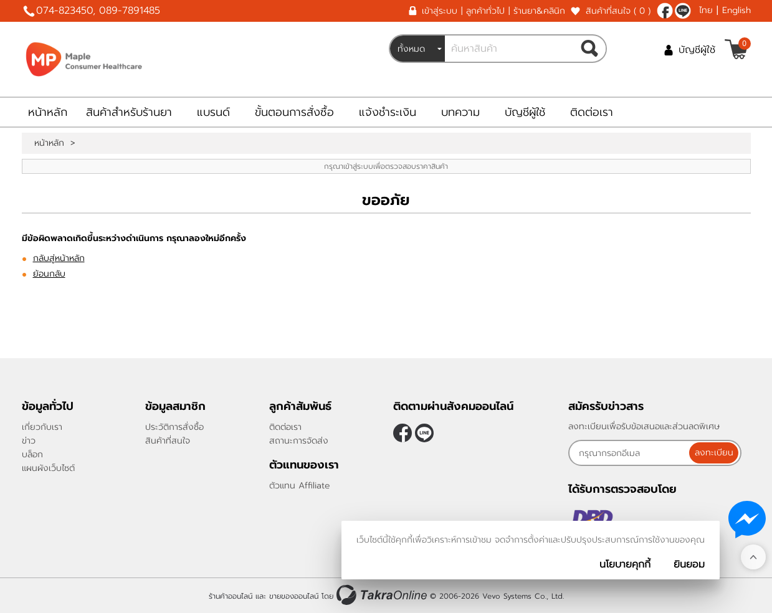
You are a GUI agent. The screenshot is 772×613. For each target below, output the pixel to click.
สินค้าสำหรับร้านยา (129, 112)
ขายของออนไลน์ (293, 596)
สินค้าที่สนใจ (618, 11)
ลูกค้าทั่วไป (485, 10)
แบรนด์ (213, 112)
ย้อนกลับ (49, 273)
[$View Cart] (736, 49)
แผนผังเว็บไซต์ (48, 468)
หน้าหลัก (47, 112)
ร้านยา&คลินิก (539, 10)
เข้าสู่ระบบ (439, 10)
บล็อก (32, 454)
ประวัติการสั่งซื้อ (174, 427)
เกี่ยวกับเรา (42, 427)
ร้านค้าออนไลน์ (230, 596)
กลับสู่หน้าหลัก (59, 258)
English (736, 10)
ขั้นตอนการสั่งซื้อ (294, 112)
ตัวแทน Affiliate (299, 485)
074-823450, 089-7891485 (98, 10)
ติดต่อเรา (591, 112)
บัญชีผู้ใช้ (697, 49)
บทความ (460, 112)
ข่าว (29, 440)
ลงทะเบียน (714, 452)
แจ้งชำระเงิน (387, 112)
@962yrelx (683, 10)
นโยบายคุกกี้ (624, 564)
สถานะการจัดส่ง (298, 440)
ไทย (706, 10)
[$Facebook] (665, 10)
